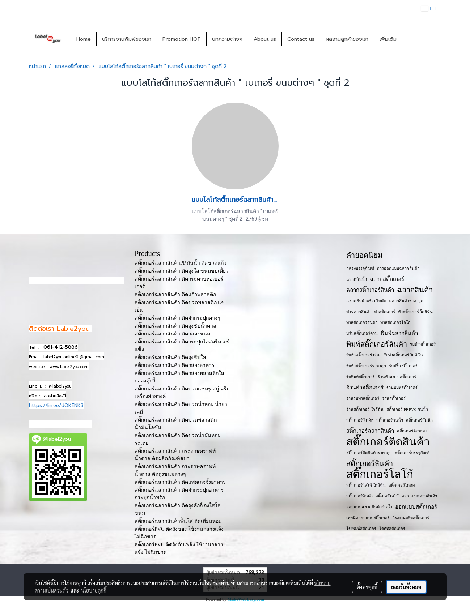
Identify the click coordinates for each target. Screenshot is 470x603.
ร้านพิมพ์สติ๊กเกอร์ (402, 387)
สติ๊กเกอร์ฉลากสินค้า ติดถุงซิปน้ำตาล (175, 326)
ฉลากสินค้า (415, 290)
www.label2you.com (69, 367)
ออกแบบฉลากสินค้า (419, 496)
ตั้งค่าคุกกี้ (367, 586)
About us (265, 39)
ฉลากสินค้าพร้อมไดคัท (366, 301)
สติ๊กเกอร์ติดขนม (412, 431)
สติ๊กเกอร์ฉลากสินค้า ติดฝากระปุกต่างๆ (177, 318)
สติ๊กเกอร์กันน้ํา (419, 420)
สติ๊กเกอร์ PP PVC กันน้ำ (407, 409)
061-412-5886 (60, 347)
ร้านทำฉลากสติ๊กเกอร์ (397, 377)
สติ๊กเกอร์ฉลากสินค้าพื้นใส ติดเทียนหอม (178, 521)
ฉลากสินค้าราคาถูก (406, 301)
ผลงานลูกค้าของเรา (347, 39)
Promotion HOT (181, 39)
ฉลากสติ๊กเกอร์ (387, 279)
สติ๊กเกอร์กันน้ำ (389, 420)
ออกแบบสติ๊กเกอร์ (416, 507)
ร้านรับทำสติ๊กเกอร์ (362, 398)
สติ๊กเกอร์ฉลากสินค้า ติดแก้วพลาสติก (175, 294)
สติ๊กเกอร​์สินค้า (359, 496)
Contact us (300, 39)
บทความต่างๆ (227, 39)
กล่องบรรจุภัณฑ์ (360, 268)
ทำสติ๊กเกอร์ (384, 311)
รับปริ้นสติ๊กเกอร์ (403, 366)
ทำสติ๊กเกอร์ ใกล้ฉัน (415, 311)
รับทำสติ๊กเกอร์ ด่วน (363, 355)
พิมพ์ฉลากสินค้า (399, 333)
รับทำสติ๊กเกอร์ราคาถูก (366, 366)
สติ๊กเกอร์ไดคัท (402, 485)
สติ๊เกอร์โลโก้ (387, 496)
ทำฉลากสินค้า (358, 311)
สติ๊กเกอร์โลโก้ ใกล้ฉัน (366, 485)
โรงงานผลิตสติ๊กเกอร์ (411, 518)
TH (428, 8)
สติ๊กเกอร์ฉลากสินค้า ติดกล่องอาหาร (175, 365)
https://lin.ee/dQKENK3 (56, 405)
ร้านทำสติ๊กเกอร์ (365, 387)
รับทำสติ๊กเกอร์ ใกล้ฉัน (403, 355)
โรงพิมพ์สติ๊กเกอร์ (361, 528)
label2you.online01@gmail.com (73, 357)
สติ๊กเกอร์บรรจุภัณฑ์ (412, 452)
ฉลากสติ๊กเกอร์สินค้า (370, 290)
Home (83, 39)
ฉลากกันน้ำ (356, 279)
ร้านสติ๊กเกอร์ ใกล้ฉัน (365, 409)
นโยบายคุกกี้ (93, 590)
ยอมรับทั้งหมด (406, 586)
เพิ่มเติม (388, 39)
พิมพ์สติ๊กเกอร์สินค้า (376, 344)
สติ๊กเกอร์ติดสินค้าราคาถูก (369, 452)
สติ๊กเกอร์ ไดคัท (359, 420)
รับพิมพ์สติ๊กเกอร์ (360, 377)
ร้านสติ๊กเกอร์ (394, 398)
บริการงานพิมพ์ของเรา (126, 39)
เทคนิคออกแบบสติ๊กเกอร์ (368, 518)
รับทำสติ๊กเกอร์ (423, 344)
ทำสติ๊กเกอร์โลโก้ (395, 322)
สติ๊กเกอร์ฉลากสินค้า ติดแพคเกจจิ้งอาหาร (180, 482)
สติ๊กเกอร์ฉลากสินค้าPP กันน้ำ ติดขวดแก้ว (180, 263)
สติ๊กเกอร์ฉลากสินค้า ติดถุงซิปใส (170, 357)
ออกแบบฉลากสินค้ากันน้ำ (369, 507)
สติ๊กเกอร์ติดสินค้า (388, 441)
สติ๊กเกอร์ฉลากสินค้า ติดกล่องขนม (172, 334)
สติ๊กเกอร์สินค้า (369, 463)
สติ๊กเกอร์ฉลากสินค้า (370, 431)
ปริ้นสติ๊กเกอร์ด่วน (362, 333)
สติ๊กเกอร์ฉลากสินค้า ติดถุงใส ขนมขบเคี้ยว (182, 271)
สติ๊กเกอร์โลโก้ (379, 474)
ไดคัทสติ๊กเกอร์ (392, 528)
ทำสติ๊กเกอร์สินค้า (361, 322)
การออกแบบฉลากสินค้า (398, 268)
